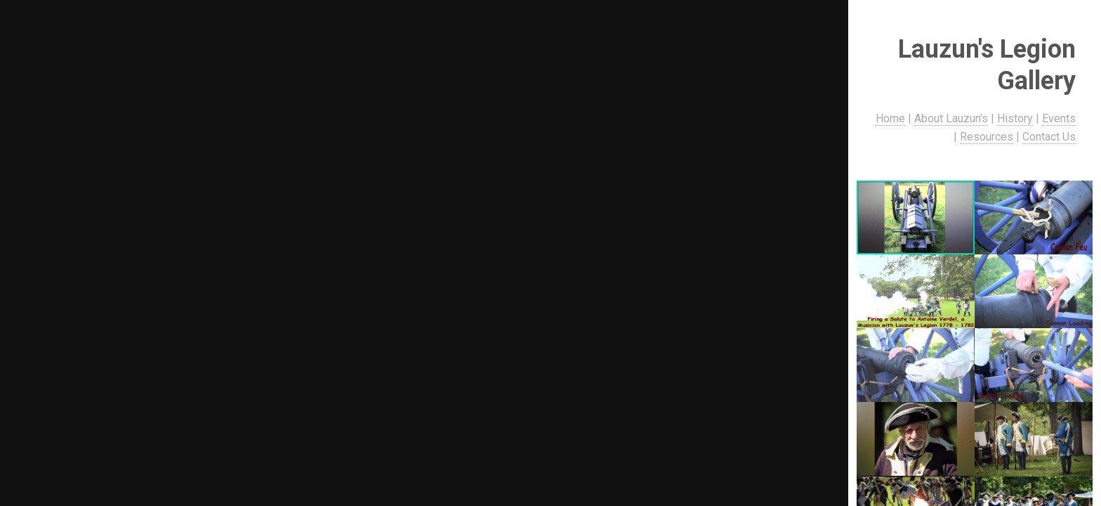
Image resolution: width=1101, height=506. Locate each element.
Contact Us (1049, 136)
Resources (987, 136)
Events (1059, 118)
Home (891, 118)
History (1016, 118)
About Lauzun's (952, 118)
